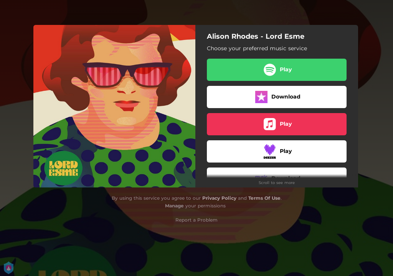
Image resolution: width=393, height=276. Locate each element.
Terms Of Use (264, 198)
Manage (174, 206)
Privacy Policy (219, 198)
